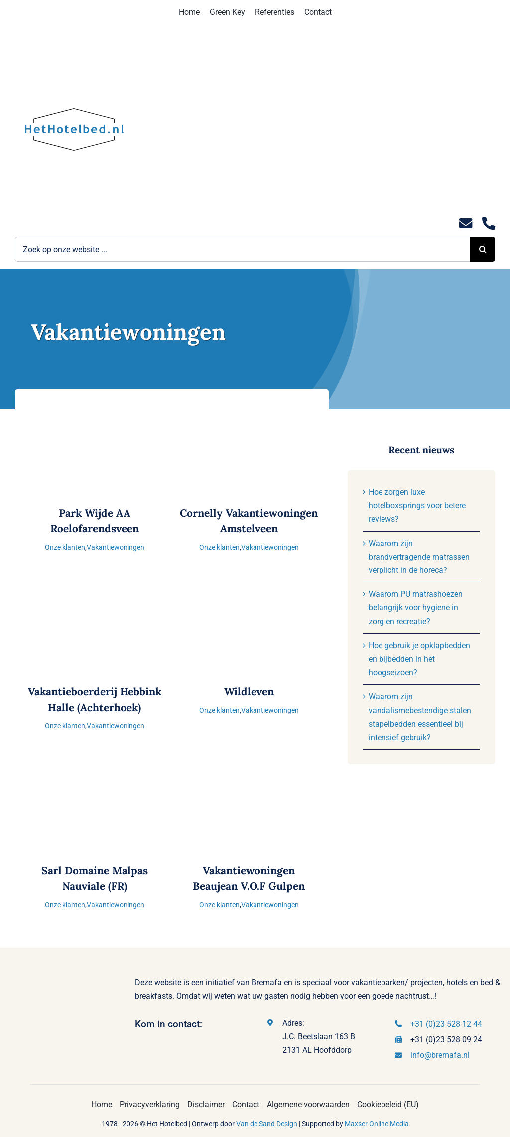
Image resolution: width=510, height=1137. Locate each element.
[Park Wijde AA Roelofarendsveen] (94, 406)
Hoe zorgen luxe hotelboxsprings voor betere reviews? (417, 505)
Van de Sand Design (266, 1124)
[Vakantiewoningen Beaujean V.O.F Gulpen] (249, 763)
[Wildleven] (249, 584)
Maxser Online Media (377, 1124)
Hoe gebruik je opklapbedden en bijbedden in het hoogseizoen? (419, 659)
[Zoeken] (482, 249)
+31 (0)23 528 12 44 (446, 1024)
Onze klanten (65, 547)
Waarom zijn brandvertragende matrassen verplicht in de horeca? (419, 557)
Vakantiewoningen (115, 547)
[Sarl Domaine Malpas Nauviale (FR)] (94, 763)
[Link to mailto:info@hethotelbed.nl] (465, 223)
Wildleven (249, 691)
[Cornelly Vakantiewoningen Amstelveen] (249, 406)
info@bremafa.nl (440, 1055)
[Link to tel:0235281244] (488, 223)
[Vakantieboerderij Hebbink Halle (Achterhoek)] (94, 584)
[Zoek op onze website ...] (242, 249)
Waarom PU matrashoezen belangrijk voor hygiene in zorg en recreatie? (416, 607)
